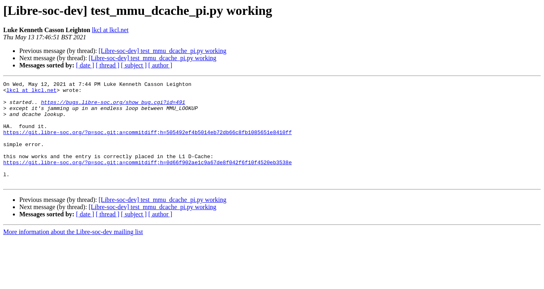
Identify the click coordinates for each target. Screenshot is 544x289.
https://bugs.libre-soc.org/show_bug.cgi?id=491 (113, 106)
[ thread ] (107, 65)
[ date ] (85, 65)
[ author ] (160, 65)
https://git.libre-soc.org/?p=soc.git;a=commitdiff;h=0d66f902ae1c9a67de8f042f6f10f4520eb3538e (147, 179)
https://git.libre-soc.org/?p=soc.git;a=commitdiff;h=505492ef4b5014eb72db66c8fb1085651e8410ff (147, 143)
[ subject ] (134, 65)
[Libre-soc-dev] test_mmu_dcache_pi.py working (162, 50)
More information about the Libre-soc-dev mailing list (73, 252)
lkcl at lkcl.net (110, 29)
